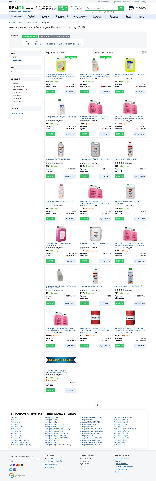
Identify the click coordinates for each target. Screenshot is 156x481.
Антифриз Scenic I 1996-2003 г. (91, 440)
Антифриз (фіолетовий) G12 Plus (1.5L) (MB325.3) (60, 202)
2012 (46, 44)
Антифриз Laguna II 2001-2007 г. (57, 436)
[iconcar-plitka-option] (143, 52)
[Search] (121, 8)
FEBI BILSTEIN (19, 89)
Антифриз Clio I (16, 429)
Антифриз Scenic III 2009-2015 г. (91, 445)
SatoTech (16, 96)
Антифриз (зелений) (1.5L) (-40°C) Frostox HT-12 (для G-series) (61, 287)
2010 (36, 44)
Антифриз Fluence (51, 420)
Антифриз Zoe (119, 445)
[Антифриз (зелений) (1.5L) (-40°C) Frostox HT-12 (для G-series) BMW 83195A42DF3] (60, 276)
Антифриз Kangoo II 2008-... (55, 426)
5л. (13, 72)
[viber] (14, 469)
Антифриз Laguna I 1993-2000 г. (56, 433)
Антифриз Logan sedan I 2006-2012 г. (93, 417)
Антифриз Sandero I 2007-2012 (91, 438)
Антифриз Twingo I (121, 433)
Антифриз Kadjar (51, 422)
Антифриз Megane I (87, 426)
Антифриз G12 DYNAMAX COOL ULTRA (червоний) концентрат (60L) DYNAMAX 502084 (94, 329)
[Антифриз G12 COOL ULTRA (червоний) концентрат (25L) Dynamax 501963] (60, 318)
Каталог (118, 472)
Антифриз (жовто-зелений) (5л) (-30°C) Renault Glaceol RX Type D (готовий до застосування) (60, 75)
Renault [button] (45, 36)
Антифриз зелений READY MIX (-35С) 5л (94, 159)
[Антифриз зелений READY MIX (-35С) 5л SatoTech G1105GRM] (95, 149)
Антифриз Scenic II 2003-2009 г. (91, 442)
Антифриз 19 (15, 420)
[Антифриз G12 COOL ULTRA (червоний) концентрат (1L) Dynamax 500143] (95, 107)
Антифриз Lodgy (51, 442)
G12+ (14, 57)
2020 (36, 42)
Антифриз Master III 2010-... (89, 424)
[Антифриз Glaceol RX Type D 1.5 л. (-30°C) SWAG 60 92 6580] (61, 107)
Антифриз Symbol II (121, 422)
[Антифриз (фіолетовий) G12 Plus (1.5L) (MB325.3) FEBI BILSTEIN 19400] (60, 191)
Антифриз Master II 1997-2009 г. (91, 422)
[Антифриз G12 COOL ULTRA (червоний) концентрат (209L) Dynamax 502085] (130, 318)
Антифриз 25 (15, 424)
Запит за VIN (49, 467)
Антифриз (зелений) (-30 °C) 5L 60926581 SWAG (130, 75)
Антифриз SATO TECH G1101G (91, 286)
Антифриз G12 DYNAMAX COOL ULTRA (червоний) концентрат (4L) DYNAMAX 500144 (94, 202)
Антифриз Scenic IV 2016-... (123, 417)
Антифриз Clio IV (17, 436)
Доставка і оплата (103, 2)
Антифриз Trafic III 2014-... (123, 431)
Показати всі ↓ (17, 60)
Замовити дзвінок (51, 464)
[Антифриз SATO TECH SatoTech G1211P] (130, 149)
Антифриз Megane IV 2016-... (90, 433)
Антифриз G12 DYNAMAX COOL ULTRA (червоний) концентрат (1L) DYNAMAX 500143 (94, 117)
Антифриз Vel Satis (121, 440)
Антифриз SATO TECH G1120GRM (92, 244)
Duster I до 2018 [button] (61, 36)
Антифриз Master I (86, 420)
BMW (15, 83)
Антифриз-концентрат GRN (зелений (128, 286)
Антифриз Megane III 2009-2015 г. (92, 431)
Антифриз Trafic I (120, 426)
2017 (70, 44)
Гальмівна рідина (17, 113)
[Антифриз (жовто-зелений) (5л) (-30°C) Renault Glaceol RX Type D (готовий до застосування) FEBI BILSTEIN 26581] (60, 64)
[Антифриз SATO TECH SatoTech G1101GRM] (61, 149)
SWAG (16, 99)
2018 (74, 44)
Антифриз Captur (17, 426)
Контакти (136, 2)
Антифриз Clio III (17, 433)
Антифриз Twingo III (121, 438)
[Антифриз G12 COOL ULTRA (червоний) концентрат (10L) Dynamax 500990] (130, 234)
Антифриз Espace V (52, 417)
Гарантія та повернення (121, 2)
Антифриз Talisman (121, 424)
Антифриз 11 (15, 417)
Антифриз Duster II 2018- (20, 440)
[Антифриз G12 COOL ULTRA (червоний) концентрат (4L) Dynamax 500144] (95, 191)
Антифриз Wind (119, 442)
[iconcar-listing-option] (145, 52)
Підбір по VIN (63, 8)
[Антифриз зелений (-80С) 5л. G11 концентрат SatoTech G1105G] (130, 191)
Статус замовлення (122, 458)
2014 (55, 44)
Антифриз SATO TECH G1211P (126, 159)
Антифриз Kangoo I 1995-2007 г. (57, 424)
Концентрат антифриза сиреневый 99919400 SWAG (58, 244)
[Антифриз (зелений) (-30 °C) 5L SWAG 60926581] (130, 64)
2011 (41, 44)
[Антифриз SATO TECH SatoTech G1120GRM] (95, 234)
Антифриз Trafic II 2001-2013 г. (125, 429)
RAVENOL (16, 93)
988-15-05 (43, 6)
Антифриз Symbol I (121, 420)
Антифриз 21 (15, 422)
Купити (50, 92)
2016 (65, 44)
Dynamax (17, 86)
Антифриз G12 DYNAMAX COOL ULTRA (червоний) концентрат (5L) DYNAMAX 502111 (129, 117)
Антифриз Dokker (17, 438)
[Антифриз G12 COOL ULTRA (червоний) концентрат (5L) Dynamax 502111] (130, 107)
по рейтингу (61, 53)
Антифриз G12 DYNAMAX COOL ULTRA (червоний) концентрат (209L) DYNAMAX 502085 (130, 329)
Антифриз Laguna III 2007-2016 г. (57, 438)
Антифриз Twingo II (121, 436)
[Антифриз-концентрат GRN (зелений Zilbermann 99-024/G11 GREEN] (130, 276)
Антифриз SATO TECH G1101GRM (58, 159)
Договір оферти (121, 469)
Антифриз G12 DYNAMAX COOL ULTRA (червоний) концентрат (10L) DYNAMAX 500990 (129, 244)
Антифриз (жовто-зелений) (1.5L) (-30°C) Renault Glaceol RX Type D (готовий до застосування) (95, 75)
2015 (60, 44)
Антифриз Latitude (52, 440)
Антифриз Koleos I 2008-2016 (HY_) (58, 429)
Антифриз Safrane (86, 436)
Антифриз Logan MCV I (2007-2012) (58, 445)
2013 (51, 44)
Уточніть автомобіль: (15, 36)
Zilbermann (17, 102)
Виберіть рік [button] (30, 36)
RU (15, 2)
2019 (79, 44)
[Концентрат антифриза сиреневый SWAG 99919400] (61, 234)
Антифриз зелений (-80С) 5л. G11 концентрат (127, 202)
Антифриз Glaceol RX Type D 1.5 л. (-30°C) (61, 117)
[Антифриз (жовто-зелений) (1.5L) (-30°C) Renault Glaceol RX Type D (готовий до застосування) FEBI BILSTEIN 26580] (95, 64)
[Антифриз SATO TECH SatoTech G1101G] (95, 276)
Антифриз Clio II (17, 431)
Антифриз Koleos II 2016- (54, 431)
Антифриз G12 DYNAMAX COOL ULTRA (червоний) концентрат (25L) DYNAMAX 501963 (60, 329)
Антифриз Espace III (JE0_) (20, 442)
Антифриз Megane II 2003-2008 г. (92, 429)
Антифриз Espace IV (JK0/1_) (21, 445)
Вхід (144, 2)
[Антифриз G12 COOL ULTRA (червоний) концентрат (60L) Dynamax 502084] (96, 318)
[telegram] (10, 469)
